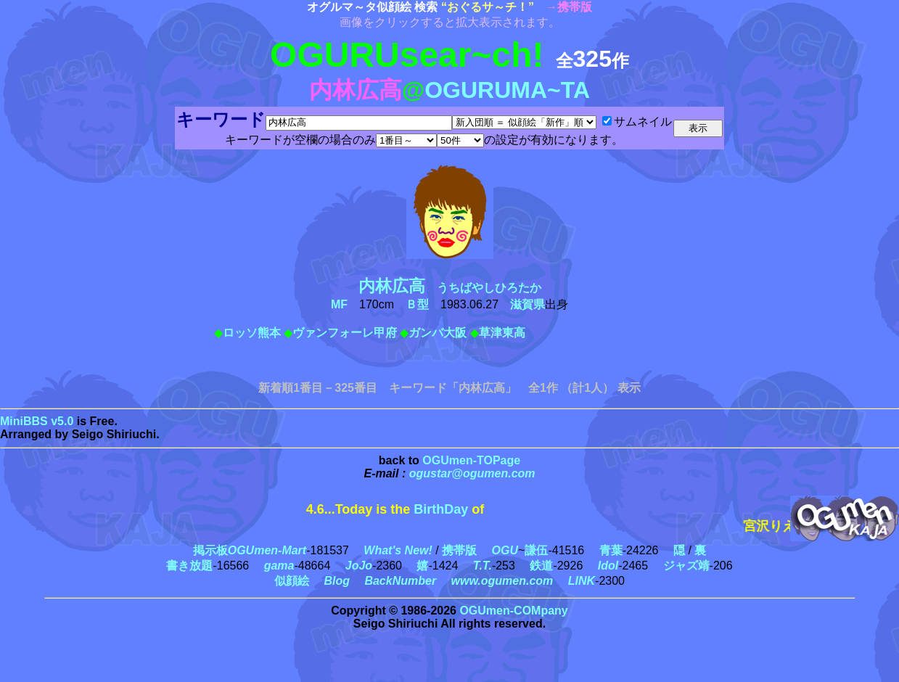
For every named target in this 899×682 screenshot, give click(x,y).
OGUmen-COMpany (513, 610)
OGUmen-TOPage (471, 460)
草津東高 (502, 332)
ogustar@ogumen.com (472, 473)
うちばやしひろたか (455, 288)
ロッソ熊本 (252, 332)
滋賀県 (527, 304)
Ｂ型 (417, 304)
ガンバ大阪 (438, 332)
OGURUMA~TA (507, 90)
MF (339, 304)
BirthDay (441, 509)
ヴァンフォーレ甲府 (344, 332)
